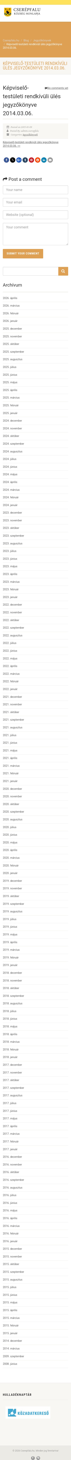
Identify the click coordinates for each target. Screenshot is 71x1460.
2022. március (11, 673)
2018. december (12, 972)
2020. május (10, 842)
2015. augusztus (12, 1279)
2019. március (11, 949)
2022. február (11, 681)
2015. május (10, 1302)
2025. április (10, 390)
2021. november (12, 704)
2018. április (10, 1034)
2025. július (9, 367)
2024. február (11, 497)
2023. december (12, 512)
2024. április (10, 482)
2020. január (10, 873)
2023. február (11, 589)
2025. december (12, 328)
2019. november (12, 888)
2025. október (11, 343)
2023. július (9, 551)
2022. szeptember (13, 627)
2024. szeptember (13, 443)
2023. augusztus (12, 543)
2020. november (12, 796)
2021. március (11, 765)
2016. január (10, 1241)
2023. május (10, 566)
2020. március (11, 857)
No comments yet (56, 88)
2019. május (10, 934)
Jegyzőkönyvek (30, 134)
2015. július (9, 1287)
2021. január (10, 781)
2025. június (10, 374)
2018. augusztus (12, 1003)
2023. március (11, 581)
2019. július (9, 919)
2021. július (9, 735)
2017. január (10, 1149)
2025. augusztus (12, 359)
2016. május (10, 1210)
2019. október (11, 896)
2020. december (12, 788)
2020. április (10, 850)
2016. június (10, 1202)
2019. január (10, 965)
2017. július (9, 1103)
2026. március (11, 305)
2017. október (11, 1080)
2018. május (10, 1026)
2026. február (11, 313)
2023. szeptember (13, 535)
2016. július (9, 1195)
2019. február (11, 957)
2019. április (10, 942)
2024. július (9, 459)
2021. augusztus (12, 727)
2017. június (10, 1110)
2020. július (9, 827)
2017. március (11, 1133)
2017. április (10, 1126)
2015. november (12, 1256)
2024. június (10, 466)
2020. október (11, 804)
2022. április (10, 666)
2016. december (12, 1156)
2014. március (11, 1348)
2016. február (11, 1233)
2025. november (12, 336)
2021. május (10, 750)
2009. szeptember (13, 1356)
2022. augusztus (12, 635)
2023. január (10, 597)
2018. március (11, 1041)
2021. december (12, 696)
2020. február (11, 865)
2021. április (10, 758)
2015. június (10, 1294)
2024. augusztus (12, 451)
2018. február (11, 1049)
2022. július (9, 643)
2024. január (10, 505)
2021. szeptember (13, 719)
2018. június (10, 1018)
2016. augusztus (12, 1187)
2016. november (12, 1164)
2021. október (11, 712)
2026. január (10, 320)
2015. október (11, 1264)
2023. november (12, 520)
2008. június (10, 1363)
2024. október (11, 435)
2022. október (11, 620)
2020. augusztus (12, 819)
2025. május (10, 382)
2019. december (12, 880)
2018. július (9, 1011)
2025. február (11, 405)
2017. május (10, 1118)
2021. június (10, 742)
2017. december (12, 1064)
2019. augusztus (12, 911)
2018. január (10, 1057)
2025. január (10, 413)
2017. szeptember (13, 1087)
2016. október (11, 1172)
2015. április (10, 1310)
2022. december (12, 604)
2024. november (12, 428)
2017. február (11, 1141)
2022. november (12, 612)
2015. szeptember (13, 1271)
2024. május (10, 474)
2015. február (11, 1325)
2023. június (10, 558)
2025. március (11, 397)
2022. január (10, 689)
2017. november (12, 1072)
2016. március (11, 1225)
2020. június (10, 834)
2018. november (12, 980)
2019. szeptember (13, 903)
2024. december (12, 420)
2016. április (10, 1218)
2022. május (10, 658)
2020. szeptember (13, 811)
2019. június (10, 926)
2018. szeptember (13, 995)
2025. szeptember (13, 351)
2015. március (11, 1317)
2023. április (10, 574)
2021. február (11, 773)
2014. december (12, 1340)
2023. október (11, 527)
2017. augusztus (12, 1095)
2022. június (10, 650)
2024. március (11, 489)
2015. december (12, 1248)
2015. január (10, 1333)
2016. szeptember (13, 1179)
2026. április (10, 298)
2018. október (11, 988)
